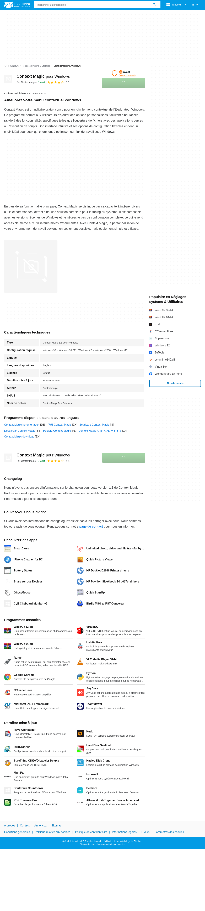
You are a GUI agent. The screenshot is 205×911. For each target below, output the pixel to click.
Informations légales (124, 832)
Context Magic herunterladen (21, 424)
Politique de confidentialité (91, 832)
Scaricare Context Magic (94, 424)
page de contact (91, 526)
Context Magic (43, 76)
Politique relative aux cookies (52, 832)
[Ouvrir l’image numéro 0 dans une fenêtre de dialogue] (30, 266)
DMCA (145, 832)
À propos (9, 825)
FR (195, 5)
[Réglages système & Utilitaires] (36, 66)
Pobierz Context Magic (57, 430)
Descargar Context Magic (19, 430)
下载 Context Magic (60, 424)
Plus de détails (175, 383)
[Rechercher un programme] (154, 4)
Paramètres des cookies (169, 832)
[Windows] (14, 66)
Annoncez (40, 825)
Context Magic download (19, 436)
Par (26, 82)
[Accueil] (5, 65)
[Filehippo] (17, 5)
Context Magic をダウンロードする (100, 430)
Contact (24, 825)
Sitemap (56, 825)
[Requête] (97, 4)
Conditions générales (17, 832)
